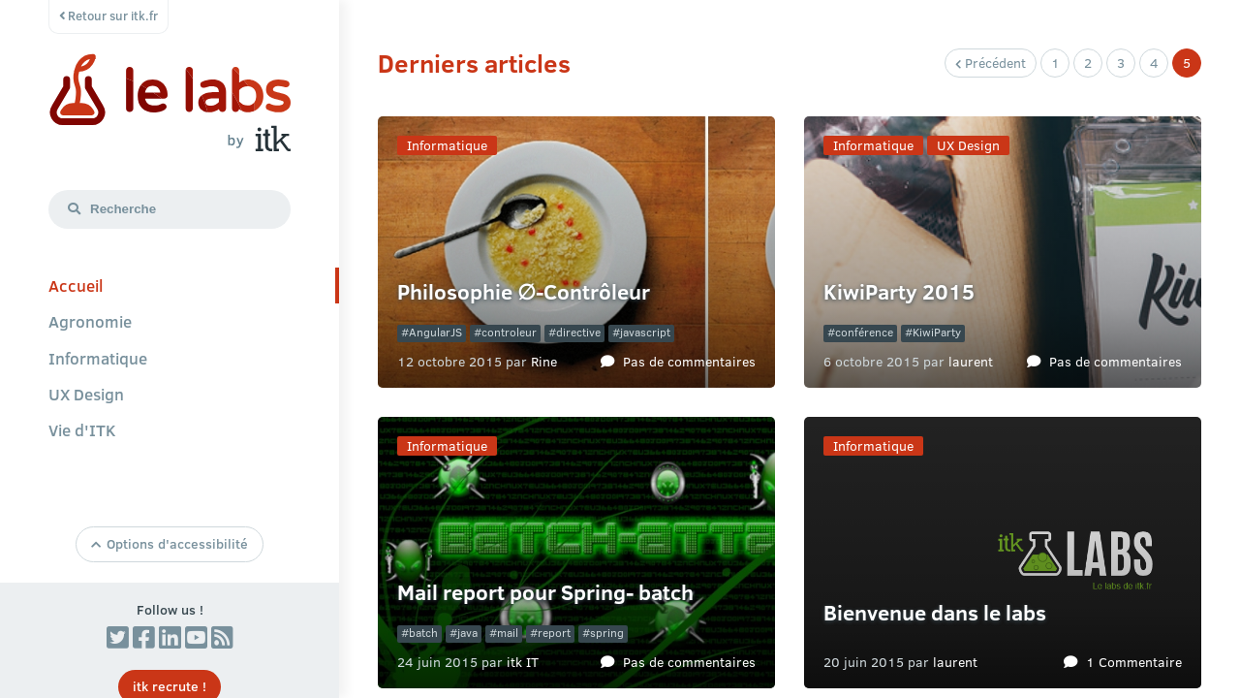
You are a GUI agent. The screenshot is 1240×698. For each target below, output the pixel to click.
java (467, 632)
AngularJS (435, 332)
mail (507, 632)
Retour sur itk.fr (108, 15)
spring (607, 632)
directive (578, 332)
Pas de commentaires (689, 360)
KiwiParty (937, 332)
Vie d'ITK (82, 429)
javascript (645, 332)
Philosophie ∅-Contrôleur (523, 291)
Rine (544, 360)
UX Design (86, 393)
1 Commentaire (1134, 661)
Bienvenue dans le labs (934, 612)
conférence (864, 332)
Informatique (97, 357)
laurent (970, 360)
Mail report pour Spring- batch (545, 592)
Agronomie (90, 321)
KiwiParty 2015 (899, 291)
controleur (509, 332)
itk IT (523, 661)
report (554, 632)
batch (423, 632)
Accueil (75, 285)
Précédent (990, 62)
